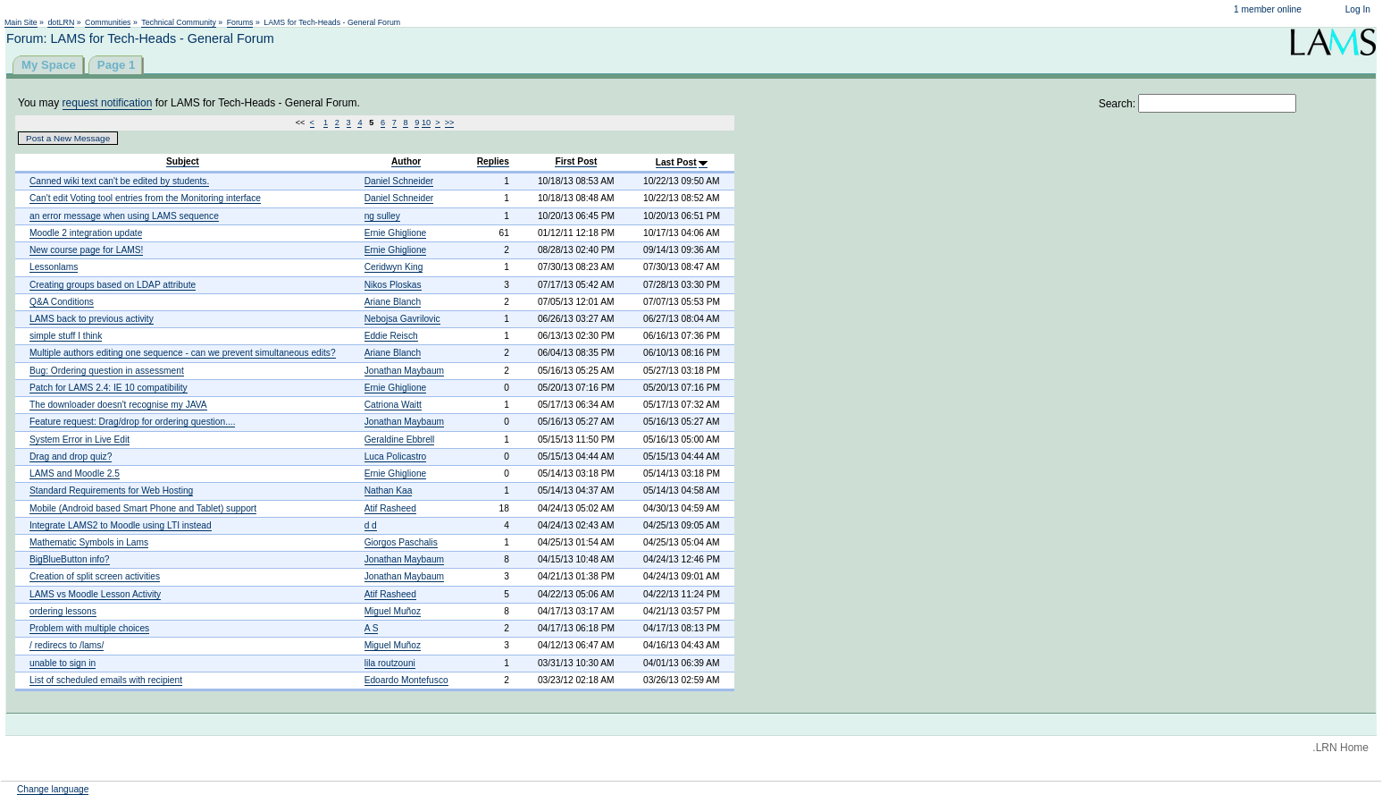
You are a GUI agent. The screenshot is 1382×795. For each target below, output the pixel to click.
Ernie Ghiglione (395, 233)
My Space (48, 65)
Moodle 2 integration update (85, 233)
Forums (240, 22)
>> (450, 122)
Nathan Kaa (388, 490)
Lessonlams (53, 267)
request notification (108, 103)
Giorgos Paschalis (401, 542)
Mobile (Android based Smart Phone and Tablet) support (142, 508)
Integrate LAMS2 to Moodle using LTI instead (120, 525)
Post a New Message (68, 138)
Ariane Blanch (392, 302)
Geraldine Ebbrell (399, 439)
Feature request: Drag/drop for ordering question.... (132, 422)
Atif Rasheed (390, 508)
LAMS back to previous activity (91, 319)
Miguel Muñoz (392, 611)
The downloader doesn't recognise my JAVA (118, 405)
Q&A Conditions (61, 302)
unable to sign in (62, 663)
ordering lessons (62, 611)
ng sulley (382, 216)
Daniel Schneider (399, 181)
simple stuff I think (65, 336)
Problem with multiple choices (89, 628)
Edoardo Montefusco (406, 680)
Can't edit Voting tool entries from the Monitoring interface (145, 198)
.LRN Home (1340, 747)
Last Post (676, 162)
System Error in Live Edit (79, 439)
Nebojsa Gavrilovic (402, 319)
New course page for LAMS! (86, 250)
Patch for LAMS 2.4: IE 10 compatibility (108, 388)
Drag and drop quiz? (70, 456)
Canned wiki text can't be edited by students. (119, 181)
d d (370, 525)
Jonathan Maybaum (404, 371)
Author (406, 161)
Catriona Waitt (393, 405)
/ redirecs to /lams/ (66, 645)
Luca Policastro (395, 456)
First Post (576, 161)
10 (426, 122)
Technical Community (178, 22)
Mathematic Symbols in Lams (88, 542)
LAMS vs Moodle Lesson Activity (95, 594)
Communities (107, 22)
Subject (182, 161)
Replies (493, 161)
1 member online (1268, 9)
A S (371, 628)
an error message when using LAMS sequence (124, 216)
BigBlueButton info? (69, 559)
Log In (1357, 9)
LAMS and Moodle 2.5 (74, 473)
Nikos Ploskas (393, 285)
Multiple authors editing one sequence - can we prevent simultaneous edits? (182, 353)
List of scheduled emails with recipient (105, 680)
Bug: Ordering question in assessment (106, 371)
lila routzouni (389, 663)
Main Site (21, 22)
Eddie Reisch (391, 336)
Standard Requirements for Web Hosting (111, 490)
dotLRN (60, 22)
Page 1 (116, 65)
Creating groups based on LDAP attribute (112, 285)
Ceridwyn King (393, 267)
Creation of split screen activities (94, 576)
